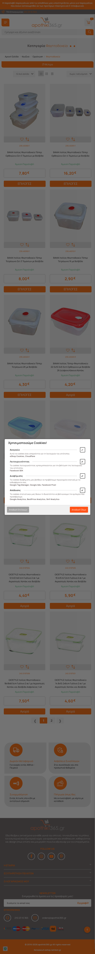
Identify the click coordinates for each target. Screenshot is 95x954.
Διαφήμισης (16, 475)
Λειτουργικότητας (19, 461)
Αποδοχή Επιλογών (18, 509)
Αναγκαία (15, 449)
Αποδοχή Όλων (79, 509)
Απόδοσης (15, 490)
